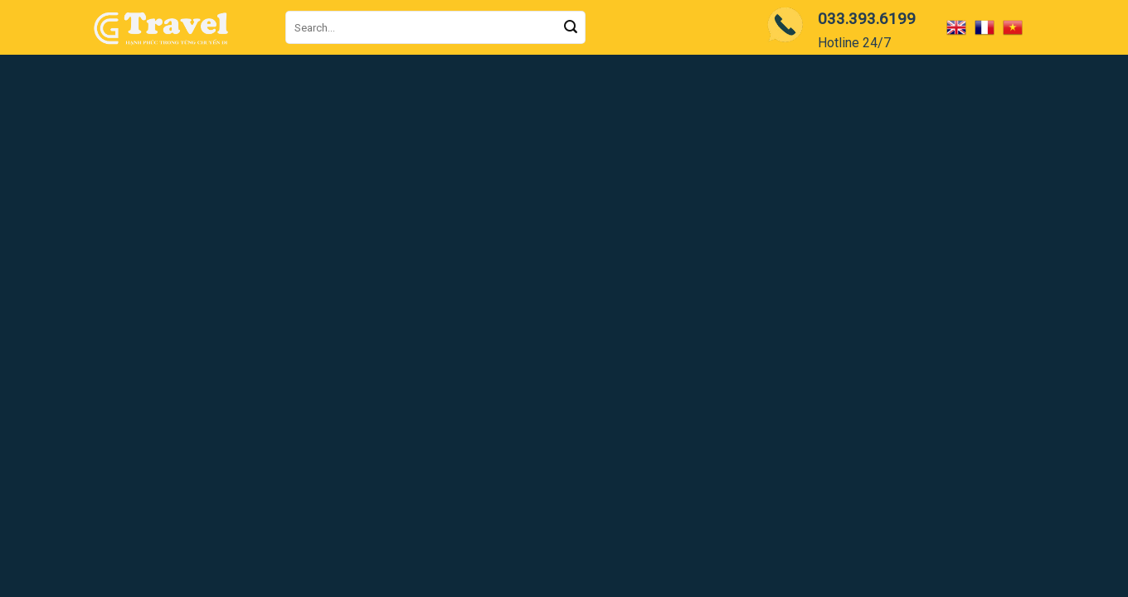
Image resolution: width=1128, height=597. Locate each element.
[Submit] (571, 27)
